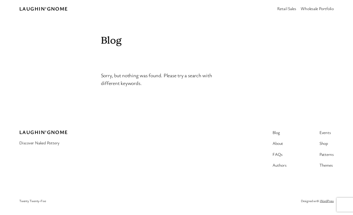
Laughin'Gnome (43, 8)
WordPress (327, 201)
